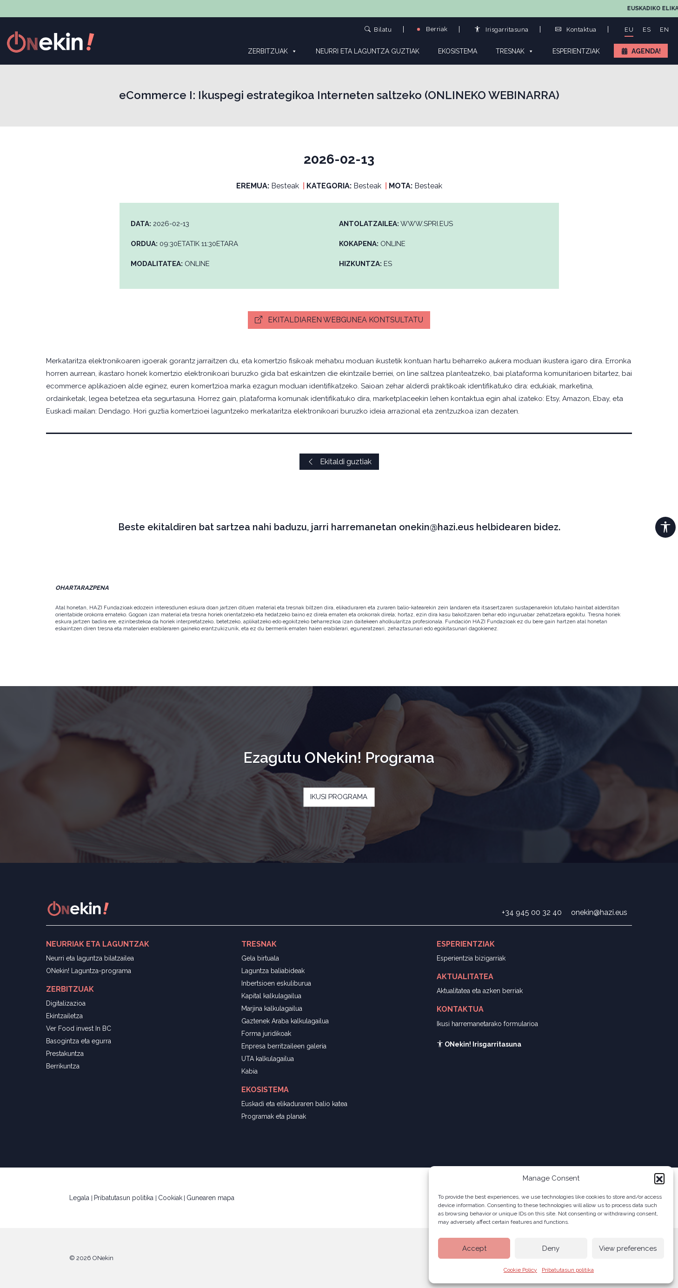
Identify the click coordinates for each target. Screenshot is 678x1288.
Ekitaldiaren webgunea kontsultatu (339, 319)
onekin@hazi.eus (599, 912)
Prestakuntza (65, 1053)
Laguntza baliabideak (273, 970)
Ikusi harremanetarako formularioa (487, 1024)
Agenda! (646, 51)
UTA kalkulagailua (267, 1058)
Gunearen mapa (210, 1197)
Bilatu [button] (378, 29)
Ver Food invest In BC (78, 1028)
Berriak (431, 29)
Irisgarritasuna (501, 29)
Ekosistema (457, 51)
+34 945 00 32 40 (532, 912)
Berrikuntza (63, 1066)
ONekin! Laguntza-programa (88, 970)
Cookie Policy (520, 1270)
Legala (80, 1197)
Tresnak (515, 51)
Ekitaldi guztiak (339, 461)
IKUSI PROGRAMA (338, 797)
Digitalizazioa (66, 1003)
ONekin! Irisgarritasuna (479, 1044)
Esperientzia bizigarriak (471, 958)
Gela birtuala (260, 958)
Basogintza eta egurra (78, 1041)
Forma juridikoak (266, 1033)
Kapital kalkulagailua (271, 996)
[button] (659, 1178)
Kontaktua (576, 29)
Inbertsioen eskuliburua (276, 983)
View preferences (628, 1248)
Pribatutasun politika (568, 1270)
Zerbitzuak (272, 51)
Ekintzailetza (64, 1016)
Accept (474, 1248)
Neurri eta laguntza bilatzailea (90, 958)
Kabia (249, 1071)
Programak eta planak (273, 1116)
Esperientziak (576, 51)
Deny (550, 1248)
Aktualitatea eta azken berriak (480, 990)
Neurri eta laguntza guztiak (367, 51)
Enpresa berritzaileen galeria (283, 1046)
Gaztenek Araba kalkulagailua (285, 1021)
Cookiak (170, 1197)
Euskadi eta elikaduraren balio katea (294, 1104)
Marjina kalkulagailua (271, 1008)
